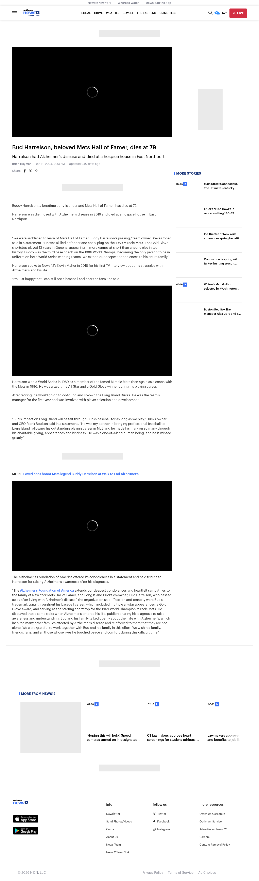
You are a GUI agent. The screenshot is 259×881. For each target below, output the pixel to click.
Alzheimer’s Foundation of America (47, 590)
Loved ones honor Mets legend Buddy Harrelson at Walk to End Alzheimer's (81, 474)
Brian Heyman (22, 164)
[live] (238, 13)
